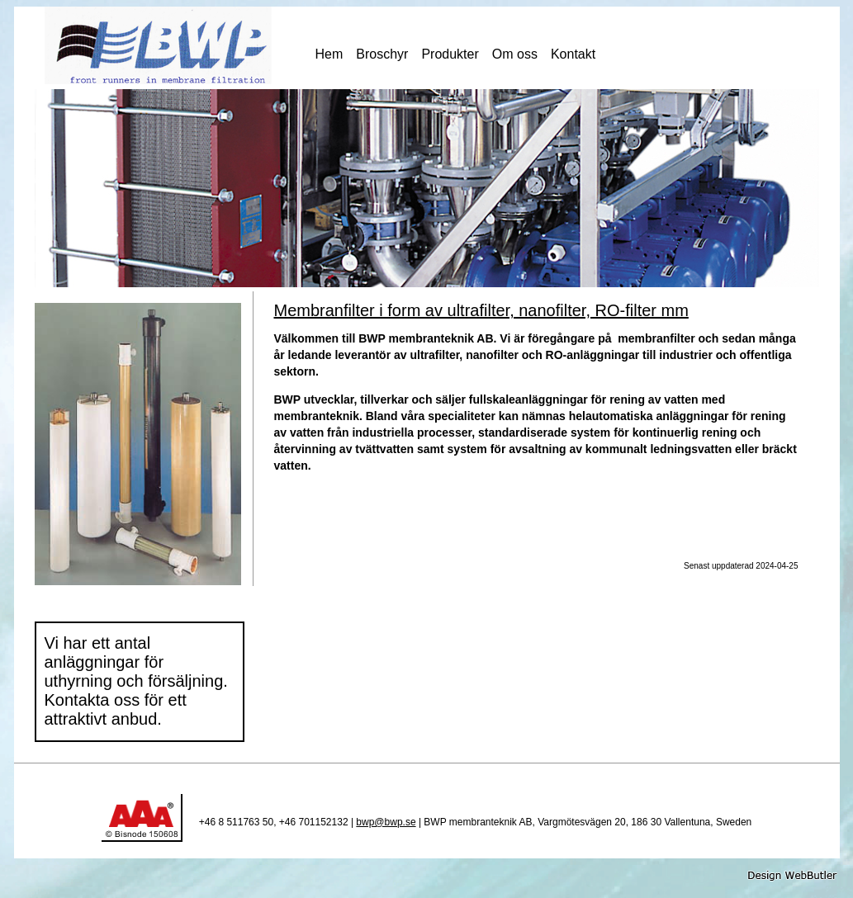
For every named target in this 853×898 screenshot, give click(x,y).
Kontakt (573, 54)
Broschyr (382, 54)
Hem (329, 54)
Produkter (449, 54)
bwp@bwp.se (385, 822)
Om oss (515, 54)
